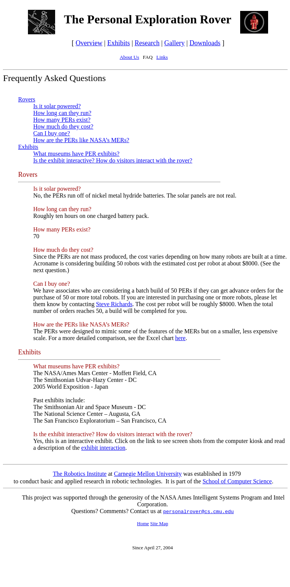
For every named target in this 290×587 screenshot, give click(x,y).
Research (147, 43)
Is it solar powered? (57, 106)
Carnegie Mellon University (148, 474)
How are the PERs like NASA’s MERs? (81, 140)
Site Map (159, 523)
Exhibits (118, 43)
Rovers (26, 99)
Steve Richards (114, 304)
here (180, 338)
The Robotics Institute (79, 474)
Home (143, 523)
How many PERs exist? (62, 119)
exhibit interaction (103, 447)
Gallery (174, 43)
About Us (129, 57)
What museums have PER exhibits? (76, 153)
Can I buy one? (51, 133)
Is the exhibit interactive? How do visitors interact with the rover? (112, 160)
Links (162, 57)
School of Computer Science (237, 481)
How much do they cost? (63, 126)
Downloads (205, 43)
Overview (89, 43)
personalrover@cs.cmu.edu (198, 512)
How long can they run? (62, 113)
